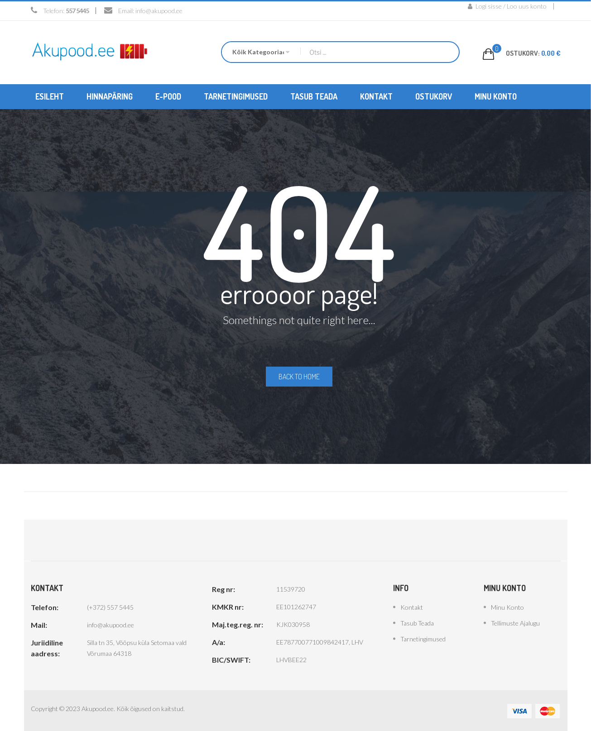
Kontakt (411, 606)
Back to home (299, 376)
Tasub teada (417, 622)
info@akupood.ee (159, 10)
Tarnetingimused (423, 638)
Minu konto (507, 606)
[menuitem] (49, 96)
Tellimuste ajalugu (515, 622)
